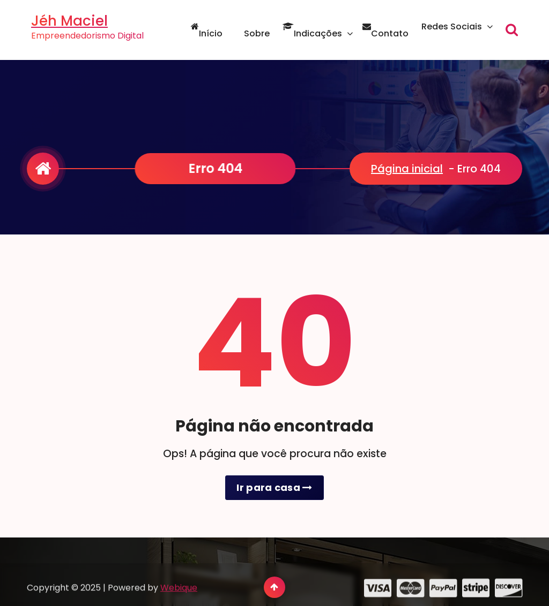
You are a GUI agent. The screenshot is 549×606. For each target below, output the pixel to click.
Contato (385, 34)
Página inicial (407, 168)
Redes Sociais (451, 26)
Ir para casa (274, 487)
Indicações (312, 34)
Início (206, 34)
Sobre (252, 34)
